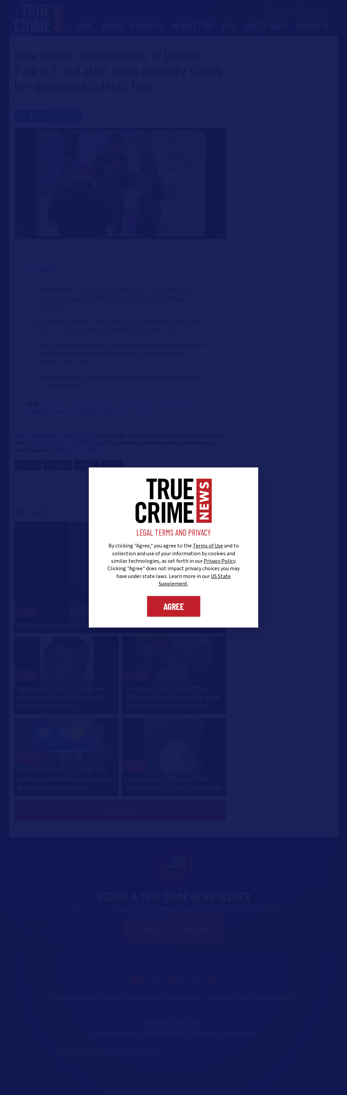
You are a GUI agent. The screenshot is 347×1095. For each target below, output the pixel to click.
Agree (173, 606)
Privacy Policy (219, 561)
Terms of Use (208, 546)
